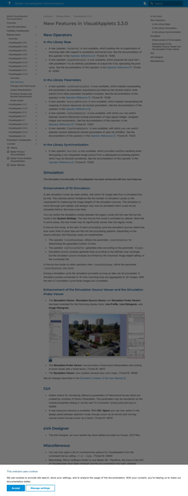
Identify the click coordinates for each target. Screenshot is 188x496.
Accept (16, 488)
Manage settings (40, 488)
